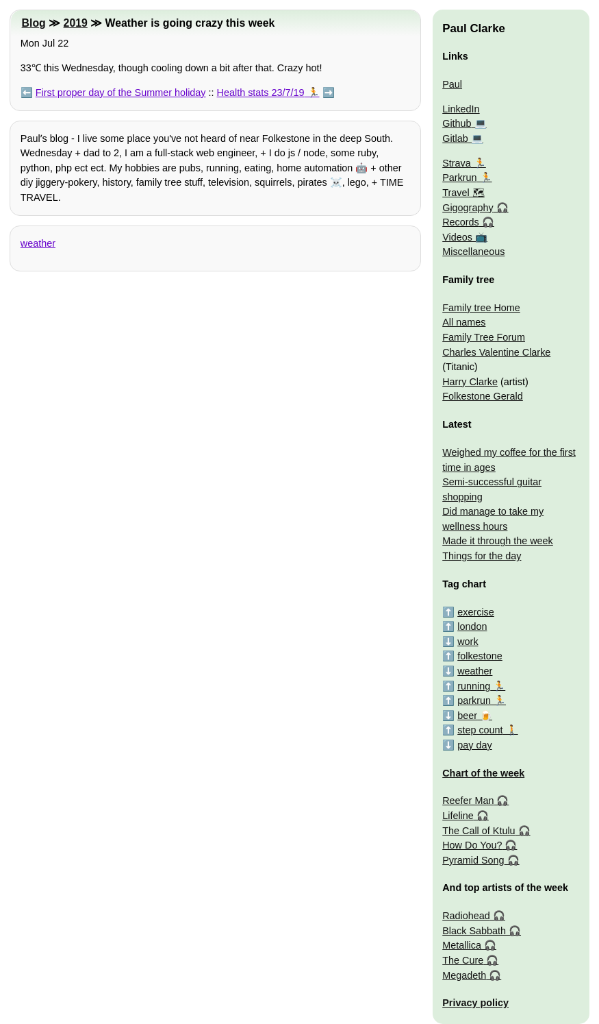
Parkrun (459, 177)
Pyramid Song (473, 860)
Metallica (461, 945)
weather (38, 243)
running (473, 686)
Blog (34, 23)
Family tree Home (481, 307)
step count (479, 729)
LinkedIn (460, 108)
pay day (474, 745)
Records (460, 222)
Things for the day (481, 555)
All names (463, 322)
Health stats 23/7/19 (261, 92)
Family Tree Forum (483, 337)
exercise (475, 612)
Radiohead (466, 915)
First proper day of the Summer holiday (121, 92)
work (467, 641)
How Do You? (472, 845)
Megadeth (464, 975)
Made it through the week (497, 540)
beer (467, 715)
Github (456, 123)
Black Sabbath (474, 930)
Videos (457, 237)
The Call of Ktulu (478, 830)
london (472, 626)
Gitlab (455, 138)
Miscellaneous (473, 251)
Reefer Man (468, 800)
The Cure (462, 960)
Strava (456, 163)
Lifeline (458, 815)
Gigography (467, 207)
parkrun (474, 700)
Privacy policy (475, 1002)
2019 (76, 23)
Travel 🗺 (463, 192)
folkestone (479, 655)
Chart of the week (483, 773)
